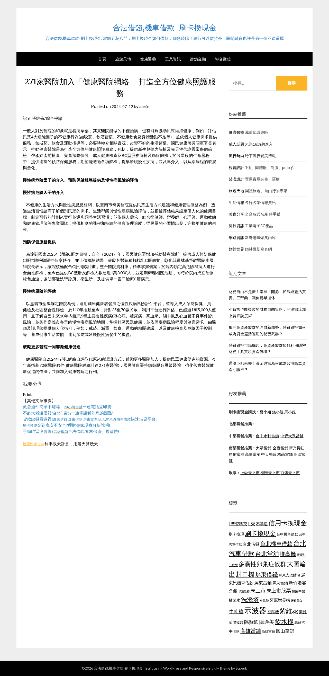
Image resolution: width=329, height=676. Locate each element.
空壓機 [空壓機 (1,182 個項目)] (273, 611)
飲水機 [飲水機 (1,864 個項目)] (284, 621)
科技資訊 (236, 225)
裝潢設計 (236, 179)
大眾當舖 (263, 448)
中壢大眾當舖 (292, 435)
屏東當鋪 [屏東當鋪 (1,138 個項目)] (280, 583)
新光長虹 (296, 448)
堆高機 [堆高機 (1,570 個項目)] (288, 554)
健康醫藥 (148, 59)
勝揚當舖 (236, 454)
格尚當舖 (285, 454)
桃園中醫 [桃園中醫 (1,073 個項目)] (298, 591)
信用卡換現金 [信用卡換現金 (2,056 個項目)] (287, 523)
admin (145, 106)
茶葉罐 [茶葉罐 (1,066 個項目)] (238, 622)
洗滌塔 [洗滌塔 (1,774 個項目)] (250, 599)
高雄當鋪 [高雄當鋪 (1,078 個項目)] (268, 631)
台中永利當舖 (267, 435)
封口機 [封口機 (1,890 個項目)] (245, 574)
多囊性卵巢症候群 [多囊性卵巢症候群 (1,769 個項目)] (262, 563)
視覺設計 (236, 167)
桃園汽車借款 (35, 443)
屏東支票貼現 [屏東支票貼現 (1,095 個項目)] (289, 575)
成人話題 (236, 144)
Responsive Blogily (204, 668)
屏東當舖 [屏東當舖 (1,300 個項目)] (263, 582)
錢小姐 (278, 412)
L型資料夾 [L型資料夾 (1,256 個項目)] (238, 523)
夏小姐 (265, 412)
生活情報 (236, 202)
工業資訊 (173, 59)
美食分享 (236, 214)
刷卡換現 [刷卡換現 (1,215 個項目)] (236, 534)
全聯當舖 (280, 448)
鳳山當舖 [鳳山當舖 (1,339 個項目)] (285, 631)
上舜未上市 (250, 472)
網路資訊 (236, 237)
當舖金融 (198, 59)
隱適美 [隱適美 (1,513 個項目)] (266, 622)
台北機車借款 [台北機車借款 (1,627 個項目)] (276, 543)
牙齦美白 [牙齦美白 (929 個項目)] (296, 600)
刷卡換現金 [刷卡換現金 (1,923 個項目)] (260, 533)
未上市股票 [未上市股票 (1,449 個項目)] (279, 590)
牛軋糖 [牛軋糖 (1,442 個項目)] (236, 611)
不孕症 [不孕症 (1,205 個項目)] (262, 523)
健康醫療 (236, 132)
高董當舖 (252, 454)
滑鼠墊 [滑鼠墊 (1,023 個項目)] (264, 600)
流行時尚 (236, 155)
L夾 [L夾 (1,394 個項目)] (251, 523)
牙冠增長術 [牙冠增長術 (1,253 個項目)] (280, 600)
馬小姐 (290, 412)
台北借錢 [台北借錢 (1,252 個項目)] (251, 543)
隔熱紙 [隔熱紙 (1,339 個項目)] (251, 622)
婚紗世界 (236, 249)
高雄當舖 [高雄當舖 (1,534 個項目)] (250, 630)
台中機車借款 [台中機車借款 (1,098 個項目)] (287, 534)
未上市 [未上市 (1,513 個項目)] (258, 590)
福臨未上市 (270, 472)
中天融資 (269, 454)
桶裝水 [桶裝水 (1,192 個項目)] (234, 600)
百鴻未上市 (290, 472)
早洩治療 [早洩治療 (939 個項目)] (244, 591)
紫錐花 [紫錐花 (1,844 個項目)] (289, 611)
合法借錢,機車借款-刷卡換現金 (164, 26)
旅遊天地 (123, 59)
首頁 (102, 59)
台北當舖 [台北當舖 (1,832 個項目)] (267, 553)
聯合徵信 (223, 59)
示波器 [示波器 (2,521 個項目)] (255, 610)
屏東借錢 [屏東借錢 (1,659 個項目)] (266, 574)
